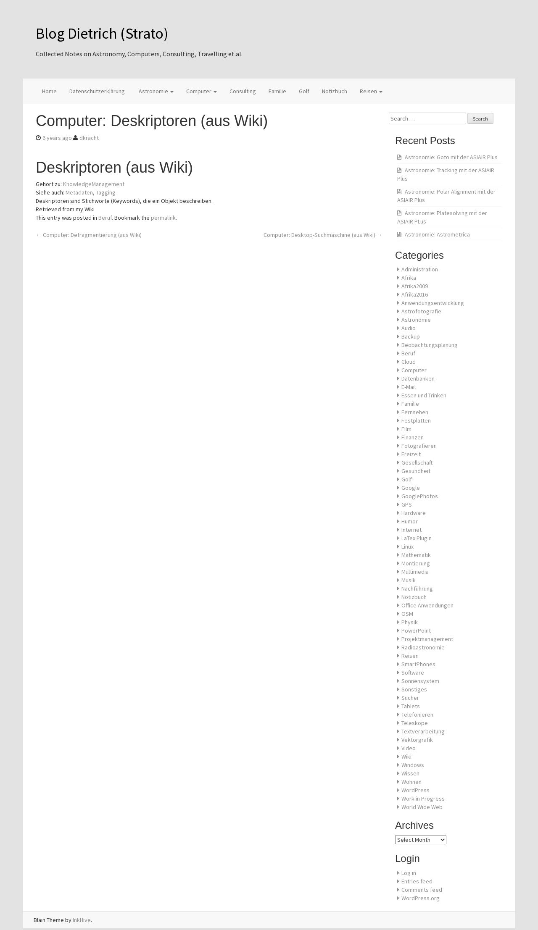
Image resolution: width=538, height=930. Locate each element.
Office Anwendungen (427, 605)
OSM (407, 613)
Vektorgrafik (417, 739)
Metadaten (79, 192)
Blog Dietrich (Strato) (102, 33)
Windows (412, 765)
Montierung (415, 563)
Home (49, 91)
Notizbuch (334, 91)
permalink (163, 217)
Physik (409, 622)
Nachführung (417, 588)
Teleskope (414, 723)
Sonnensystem (420, 681)
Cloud (408, 361)
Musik (408, 580)
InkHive (82, 920)
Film (406, 429)
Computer (201, 91)
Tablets (410, 706)
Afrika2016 (414, 294)
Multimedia (415, 571)
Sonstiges (414, 689)
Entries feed (417, 881)
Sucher (410, 697)
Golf (304, 91)
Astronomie (155, 91)
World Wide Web (422, 807)
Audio (408, 328)
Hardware (413, 513)
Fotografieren (419, 445)
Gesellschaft (417, 462)
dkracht (89, 138)
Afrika (408, 277)
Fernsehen (414, 412)
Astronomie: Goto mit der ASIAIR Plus (451, 157)
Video (408, 748)
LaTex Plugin (416, 538)
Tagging (106, 192)
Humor (409, 521)
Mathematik (416, 555)
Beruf (105, 217)
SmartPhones (418, 664)
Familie (277, 91)
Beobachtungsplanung (429, 345)
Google (410, 487)
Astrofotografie (421, 311)
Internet (411, 529)
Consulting (242, 91)
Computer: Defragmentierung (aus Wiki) (89, 235)
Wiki (406, 756)
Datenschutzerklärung (97, 91)
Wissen (410, 773)
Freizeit (411, 454)
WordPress (415, 790)
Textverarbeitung (423, 731)
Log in (408, 873)
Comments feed (421, 889)
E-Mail (408, 387)
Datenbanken (418, 378)
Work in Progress (423, 798)
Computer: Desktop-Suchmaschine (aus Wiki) (323, 235)
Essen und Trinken (423, 395)
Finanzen (412, 437)
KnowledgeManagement (93, 184)
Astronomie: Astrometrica (437, 234)
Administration (419, 269)
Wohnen (411, 782)
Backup (410, 336)
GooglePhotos (419, 496)
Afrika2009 (414, 286)
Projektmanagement (427, 639)
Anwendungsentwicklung (432, 303)
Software (412, 672)
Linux (407, 546)
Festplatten (416, 420)
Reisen (371, 91)
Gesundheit (415, 471)
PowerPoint (416, 630)
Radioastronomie (423, 647)
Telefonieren (417, 714)
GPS (406, 504)
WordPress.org (420, 898)
